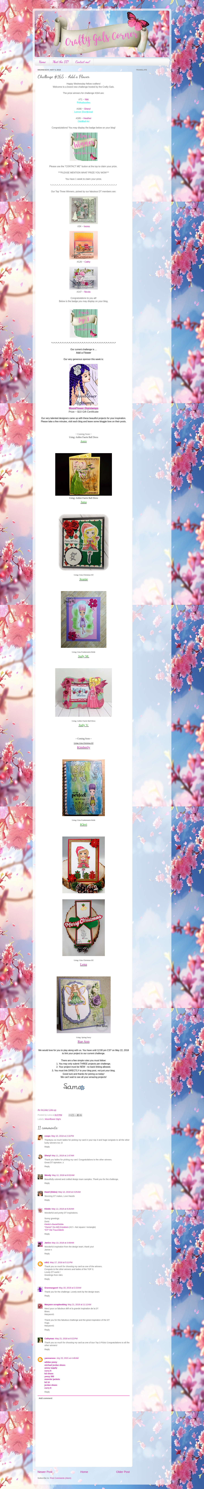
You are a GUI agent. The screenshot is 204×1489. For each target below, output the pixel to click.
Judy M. (83, 656)
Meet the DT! (61, 62)
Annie (83, 441)
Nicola (87, 292)
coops (47, 1136)
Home (42, 62)
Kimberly (83, 747)
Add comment (45, 1398)
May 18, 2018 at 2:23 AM (70, 1288)
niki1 (46, 1262)
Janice (47, 1243)
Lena (83, 964)
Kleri (83, 824)
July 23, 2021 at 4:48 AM (67, 1358)
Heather (87, 118)
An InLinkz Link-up (47, 1110)
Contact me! (83, 62)
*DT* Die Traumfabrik (54, 1230)
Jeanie (83, 579)
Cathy (87, 262)
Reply (47, 1147)
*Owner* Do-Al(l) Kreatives (56, 1227)
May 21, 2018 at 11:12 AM (79, 1304)
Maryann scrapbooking (55, 1304)
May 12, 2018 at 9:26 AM (63, 1209)
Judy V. (83, 725)
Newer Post (45, 1471)
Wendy (47, 1175)
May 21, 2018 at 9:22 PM (66, 1338)
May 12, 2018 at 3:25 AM (69, 1192)
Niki (87, 99)
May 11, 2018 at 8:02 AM (63, 1175)
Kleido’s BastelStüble (54, 1224)
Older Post (123, 1471)
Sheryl (87, 109)
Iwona (87, 226)
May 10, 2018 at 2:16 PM (62, 1136)
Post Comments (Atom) (60, 1478)
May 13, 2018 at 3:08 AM (63, 1243)
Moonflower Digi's (53, 1119)
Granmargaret (51, 1288)
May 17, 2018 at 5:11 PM (61, 1262)
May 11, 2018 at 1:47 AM (63, 1155)
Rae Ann (83, 1041)
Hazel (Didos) (50, 1192)
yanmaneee (50, 1358)
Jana (84, 502)
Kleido (47, 1209)
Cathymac (49, 1338)
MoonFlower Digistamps (83, 408)
